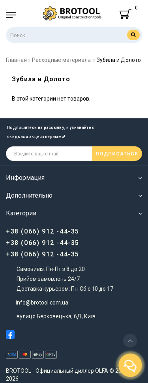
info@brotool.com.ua (42, 302)
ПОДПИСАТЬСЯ (117, 154)
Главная (16, 60)
